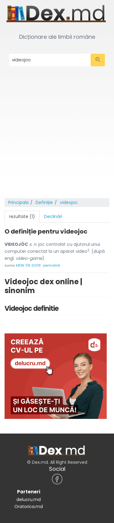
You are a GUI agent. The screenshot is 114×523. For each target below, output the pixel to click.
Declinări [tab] (53, 216)
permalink (51, 265)
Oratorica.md (28, 506)
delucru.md (28, 499)
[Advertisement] (57, 138)
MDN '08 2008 (28, 265)
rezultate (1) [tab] (22, 216)
